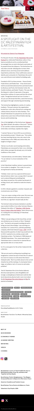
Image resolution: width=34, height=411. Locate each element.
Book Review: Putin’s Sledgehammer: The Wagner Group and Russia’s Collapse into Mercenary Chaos (16, 377)
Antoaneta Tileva (7, 287)
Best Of (3, 329)
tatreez (16, 296)
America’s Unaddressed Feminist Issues (13, 382)
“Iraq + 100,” (23, 229)
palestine (24, 294)
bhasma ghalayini (26, 287)
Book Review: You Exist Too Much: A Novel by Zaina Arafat (17, 314)
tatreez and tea (25, 296)
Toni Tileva (5, 8)
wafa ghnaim (14, 298)
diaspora (28, 292)
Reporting (4, 36)
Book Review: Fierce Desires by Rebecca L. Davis (15, 385)
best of (17, 287)
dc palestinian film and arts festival (12, 292)
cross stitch (6, 289)
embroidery (15, 294)
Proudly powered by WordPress (8, 408)
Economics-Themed (8, 336)
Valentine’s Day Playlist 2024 (9, 388)
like (27, 279)
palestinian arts (7, 296)
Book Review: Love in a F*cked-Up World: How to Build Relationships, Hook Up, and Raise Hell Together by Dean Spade (15, 372)
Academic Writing (7, 340)
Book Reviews (6, 333)
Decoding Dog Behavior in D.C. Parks (17, 307)
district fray (6, 294)
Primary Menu (32, 8)
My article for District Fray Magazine (12, 53)
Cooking (4, 351)
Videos (3, 347)
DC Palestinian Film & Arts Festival (13, 279)
